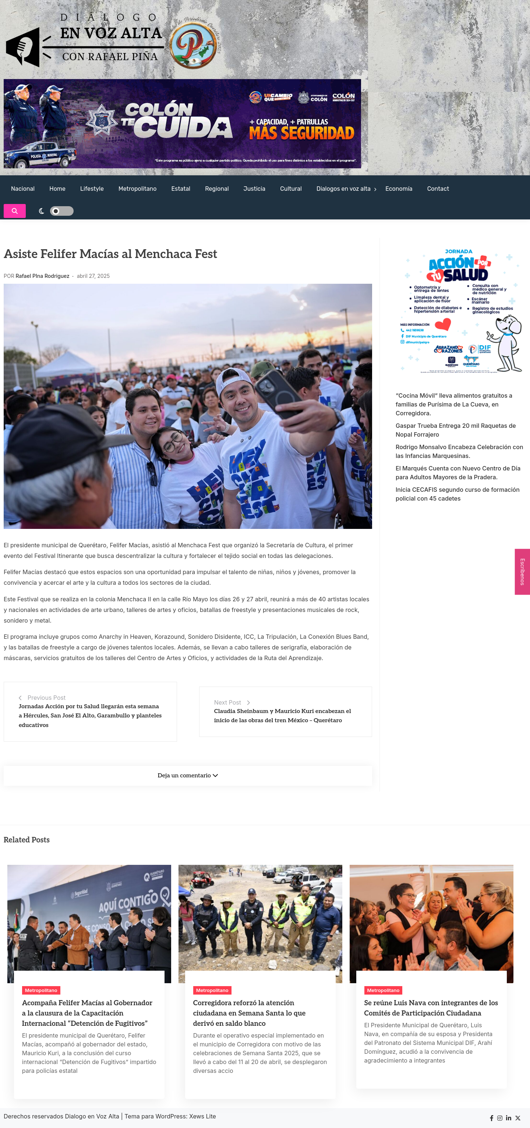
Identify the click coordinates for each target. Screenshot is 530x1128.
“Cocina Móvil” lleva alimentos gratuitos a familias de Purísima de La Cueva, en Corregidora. (454, 404)
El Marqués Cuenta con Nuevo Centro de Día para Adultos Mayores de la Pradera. (458, 473)
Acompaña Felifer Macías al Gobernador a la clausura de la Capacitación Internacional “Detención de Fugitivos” (87, 1013)
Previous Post (47, 697)
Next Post (227, 702)
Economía (398, 188)
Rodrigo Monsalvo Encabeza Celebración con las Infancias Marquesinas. (459, 451)
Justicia (255, 188)
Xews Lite (202, 1116)
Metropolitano (137, 188)
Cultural (291, 188)
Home (57, 188)
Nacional (23, 188)
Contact (438, 188)
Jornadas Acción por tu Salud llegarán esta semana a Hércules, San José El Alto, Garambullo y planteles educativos (90, 716)
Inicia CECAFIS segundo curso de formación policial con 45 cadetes (458, 494)
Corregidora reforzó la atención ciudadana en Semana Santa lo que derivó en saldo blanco (249, 1013)
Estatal (180, 188)
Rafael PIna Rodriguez (43, 276)
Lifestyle (92, 188)
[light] (51, 211)
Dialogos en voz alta (344, 188)
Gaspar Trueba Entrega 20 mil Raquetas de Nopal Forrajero (456, 430)
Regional (217, 188)
